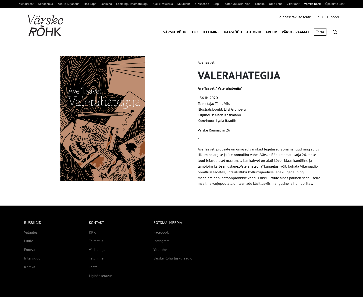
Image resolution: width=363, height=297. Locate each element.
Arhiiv (271, 32)
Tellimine (210, 32)
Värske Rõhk (174, 32)
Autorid (253, 32)
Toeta (320, 32)
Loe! (194, 32)
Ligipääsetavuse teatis (294, 17)
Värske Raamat (295, 32)
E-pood (333, 17)
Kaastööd (233, 32)
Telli (319, 17)
